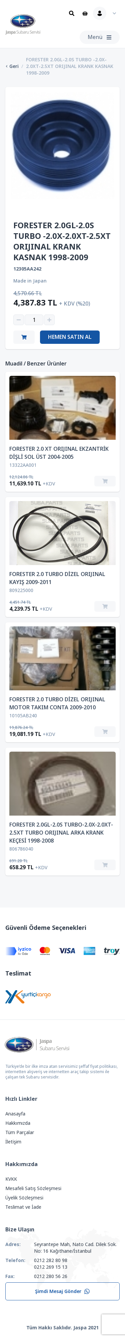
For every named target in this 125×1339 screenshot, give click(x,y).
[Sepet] (85, 13)
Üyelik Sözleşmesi (24, 1197)
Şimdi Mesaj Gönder (62, 1291)
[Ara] (71, 13)
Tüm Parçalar (19, 1132)
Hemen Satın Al (70, 337)
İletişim (13, 1141)
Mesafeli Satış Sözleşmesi (33, 1188)
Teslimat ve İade (23, 1207)
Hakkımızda (17, 1123)
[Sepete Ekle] (105, 481)
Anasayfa (15, 1113)
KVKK (11, 1179)
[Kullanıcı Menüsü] (106, 13)
